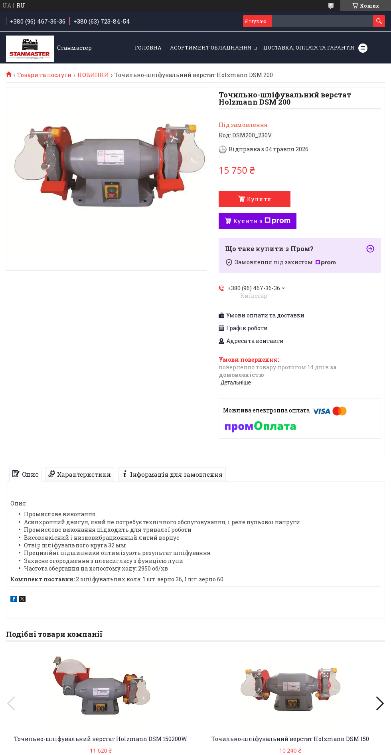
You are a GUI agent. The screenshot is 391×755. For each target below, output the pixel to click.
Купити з (261, 221)
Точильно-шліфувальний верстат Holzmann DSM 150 (290, 739)
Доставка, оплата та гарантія (308, 47)
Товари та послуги (44, 75)
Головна (148, 47)
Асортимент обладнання (210, 47)
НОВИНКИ (93, 75)
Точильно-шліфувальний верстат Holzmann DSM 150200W (100, 739)
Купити (259, 199)
